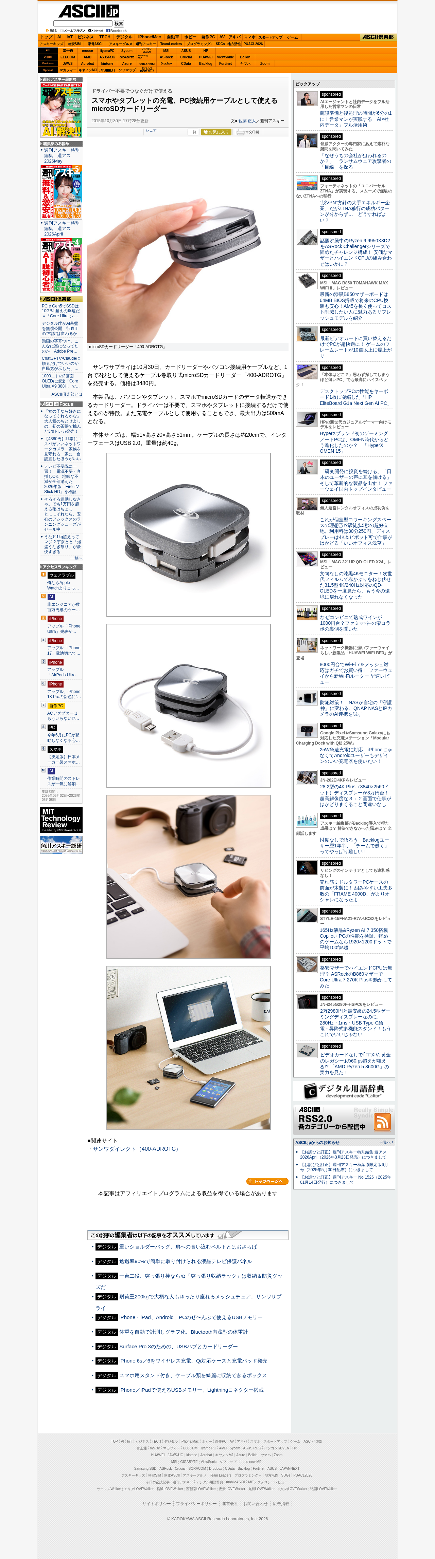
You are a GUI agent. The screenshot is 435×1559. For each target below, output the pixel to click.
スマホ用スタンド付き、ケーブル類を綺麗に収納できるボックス (193, 1375)
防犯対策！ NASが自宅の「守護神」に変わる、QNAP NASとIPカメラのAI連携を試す (356, 708)
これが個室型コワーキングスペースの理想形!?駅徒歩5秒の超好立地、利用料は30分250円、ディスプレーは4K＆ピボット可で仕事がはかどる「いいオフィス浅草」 (356, 531)
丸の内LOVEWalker (292, 1489)
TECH (104, 37)
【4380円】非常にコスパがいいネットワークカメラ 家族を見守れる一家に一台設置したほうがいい (63, 449)
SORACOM (197, 1468)
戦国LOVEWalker (323, 1489)
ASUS (186, 51)
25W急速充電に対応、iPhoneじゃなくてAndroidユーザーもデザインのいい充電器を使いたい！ (356, 755)
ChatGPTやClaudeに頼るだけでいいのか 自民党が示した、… (61, 363)
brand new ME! (251, 1462)
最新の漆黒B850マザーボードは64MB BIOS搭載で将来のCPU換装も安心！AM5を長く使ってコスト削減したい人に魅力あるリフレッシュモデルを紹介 (356, 306)
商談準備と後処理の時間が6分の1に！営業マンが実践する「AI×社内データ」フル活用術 (356, 119)
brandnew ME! (147, 70)
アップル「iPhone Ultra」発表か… (64, 629)
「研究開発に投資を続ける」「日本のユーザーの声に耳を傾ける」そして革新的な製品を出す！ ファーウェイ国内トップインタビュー (356, 480)
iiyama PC (208, 1448)
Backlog (205, 63)
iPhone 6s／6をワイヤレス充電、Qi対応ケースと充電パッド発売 (193, 1361)
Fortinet (225, 63)
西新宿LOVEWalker (201, 1489)
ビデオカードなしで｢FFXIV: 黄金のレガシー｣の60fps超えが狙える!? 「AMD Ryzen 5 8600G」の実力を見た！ (355, 1063)
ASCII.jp (88, 11)
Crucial (186, 57)
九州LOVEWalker (261, 1489)
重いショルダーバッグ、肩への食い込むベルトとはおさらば (188, 1247)
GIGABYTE (127, 57)
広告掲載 (281, 1503)
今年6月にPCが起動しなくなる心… (63, 738)
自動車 (173, 37)
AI (59, 37)
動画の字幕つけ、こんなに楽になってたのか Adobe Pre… (60, 346)
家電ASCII (96, 44)
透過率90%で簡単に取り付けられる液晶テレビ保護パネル (185, 1261)
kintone (107, 63)
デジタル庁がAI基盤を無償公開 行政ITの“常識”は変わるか (60, 328)
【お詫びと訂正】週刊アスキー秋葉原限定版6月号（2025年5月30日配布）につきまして (344, 1167)
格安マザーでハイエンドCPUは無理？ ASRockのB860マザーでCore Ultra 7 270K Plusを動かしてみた (356, 976)
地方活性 (234, 44)
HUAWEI (206, 57)
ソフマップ (127, 70)
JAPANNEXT (107, 70)
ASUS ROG (107, 57)
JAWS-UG (175, 1455)
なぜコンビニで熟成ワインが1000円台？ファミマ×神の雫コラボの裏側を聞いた (355, 623)
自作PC (208, 37)
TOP (114, 1441)
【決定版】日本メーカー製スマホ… (63, 759)
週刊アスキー (146, 44)
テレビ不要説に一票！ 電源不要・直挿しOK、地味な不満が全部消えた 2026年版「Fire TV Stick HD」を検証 (62, 479)
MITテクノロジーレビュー (268, 1482)
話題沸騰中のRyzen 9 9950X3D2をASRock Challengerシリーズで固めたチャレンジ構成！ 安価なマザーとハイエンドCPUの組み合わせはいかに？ (356, 252)
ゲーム (292, 37)
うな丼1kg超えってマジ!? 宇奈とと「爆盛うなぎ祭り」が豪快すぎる (62, 544)
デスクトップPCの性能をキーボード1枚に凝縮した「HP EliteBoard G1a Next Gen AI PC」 (356, 397)
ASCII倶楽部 (378, 37)
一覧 (192, 132)
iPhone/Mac (149, 37)
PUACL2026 (253, 44)
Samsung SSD (145, 1468)
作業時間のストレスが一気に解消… (63, 781)
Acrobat (87, 63)
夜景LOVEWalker (232, 1489)
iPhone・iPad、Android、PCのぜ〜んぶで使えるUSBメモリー (191, 1317)
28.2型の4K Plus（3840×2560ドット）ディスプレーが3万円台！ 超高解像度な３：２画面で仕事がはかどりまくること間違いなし (355, 795)
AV (222, 37)
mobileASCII (235, 1482)
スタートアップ (270, 37)
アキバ (234, 37)
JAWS (67, 63)
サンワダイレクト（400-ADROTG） (137, 1149)
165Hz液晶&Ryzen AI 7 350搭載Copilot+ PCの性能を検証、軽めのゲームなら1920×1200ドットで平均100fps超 (356, 939)
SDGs (220, 44)
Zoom (264, 63)
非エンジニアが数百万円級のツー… (63, 607)
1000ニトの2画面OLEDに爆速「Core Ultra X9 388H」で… (61, 381)
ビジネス (85, 37)
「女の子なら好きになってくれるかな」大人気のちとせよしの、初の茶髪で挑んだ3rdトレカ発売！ (62, 421)
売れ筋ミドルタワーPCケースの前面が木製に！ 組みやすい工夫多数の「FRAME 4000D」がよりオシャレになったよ (356, 890)
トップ (46, 37)
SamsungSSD (142, 56)
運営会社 (230, 1503)
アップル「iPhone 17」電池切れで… (64, 650)
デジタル (124, 37)
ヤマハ (245, 63)
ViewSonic (225, 57)
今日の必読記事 (158, 1482)
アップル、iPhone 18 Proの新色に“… (64, 694)
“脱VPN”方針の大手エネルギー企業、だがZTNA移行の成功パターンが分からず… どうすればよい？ (355, 211)
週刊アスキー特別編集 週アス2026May (62, 156)
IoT (70, 37)
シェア (151, 130)
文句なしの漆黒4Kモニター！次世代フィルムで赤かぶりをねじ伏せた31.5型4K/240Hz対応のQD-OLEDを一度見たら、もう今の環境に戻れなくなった (356, 585)
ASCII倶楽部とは (67, 394)
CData (186, 63)
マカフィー (67, 70)
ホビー (190, 37)
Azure (127, 63)
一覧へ (76, 558)
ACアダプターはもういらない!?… (63, 716)
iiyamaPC (107, 51)
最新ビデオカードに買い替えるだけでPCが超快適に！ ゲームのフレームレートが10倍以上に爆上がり (356, 347)
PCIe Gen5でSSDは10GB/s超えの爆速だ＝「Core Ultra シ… (61, 311)
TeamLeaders (171, 44)
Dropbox (166, 63)
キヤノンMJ (88, 70)
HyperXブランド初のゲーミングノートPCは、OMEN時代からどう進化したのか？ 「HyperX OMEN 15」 (354, 442)
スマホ (249, 37)
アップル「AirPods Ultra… (63, 672)
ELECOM (67, 57)
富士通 (68, 51)
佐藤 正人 (247, 120)
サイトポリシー (156, 1503)
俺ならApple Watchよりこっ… (63, 585)
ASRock (166, 57)
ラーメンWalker (109, 1489)
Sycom (127, 51)
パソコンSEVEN (147, 50)
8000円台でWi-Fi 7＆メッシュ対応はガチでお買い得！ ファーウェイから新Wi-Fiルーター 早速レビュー (356, 673)
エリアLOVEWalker (139, 1489)
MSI (166, 51)
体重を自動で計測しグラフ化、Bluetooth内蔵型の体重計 (183, 1332)
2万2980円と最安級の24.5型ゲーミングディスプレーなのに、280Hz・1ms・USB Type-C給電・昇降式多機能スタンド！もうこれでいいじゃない (355, 1022)
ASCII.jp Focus (61, 404)
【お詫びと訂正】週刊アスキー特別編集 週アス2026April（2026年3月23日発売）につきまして (343, 1155)
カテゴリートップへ (267, 1181)
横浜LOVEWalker (170, 1489)
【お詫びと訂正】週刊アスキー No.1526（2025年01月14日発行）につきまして (345, 1180)
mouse (87, 51)
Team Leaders (220, 1475)
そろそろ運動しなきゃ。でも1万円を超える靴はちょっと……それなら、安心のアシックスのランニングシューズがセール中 (62, 514)
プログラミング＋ (248, 1475)
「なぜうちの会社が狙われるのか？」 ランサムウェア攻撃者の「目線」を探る (355, 161)
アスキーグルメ (121, 44)
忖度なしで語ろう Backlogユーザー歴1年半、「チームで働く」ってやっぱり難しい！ (354, 845)
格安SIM (74, 44)
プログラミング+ (199, 44)
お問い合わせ (255, 1503)
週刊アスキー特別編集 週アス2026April (62, 229)
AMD (87, 57)
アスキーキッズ (51, 44)
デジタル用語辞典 (209, 1482)
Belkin (245, 57)
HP (206, 51)
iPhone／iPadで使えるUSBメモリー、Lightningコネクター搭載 (191, 1390)
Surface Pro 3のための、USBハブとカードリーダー (178, 1346)
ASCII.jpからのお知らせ (317, 1142)
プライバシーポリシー (196, 1503)
